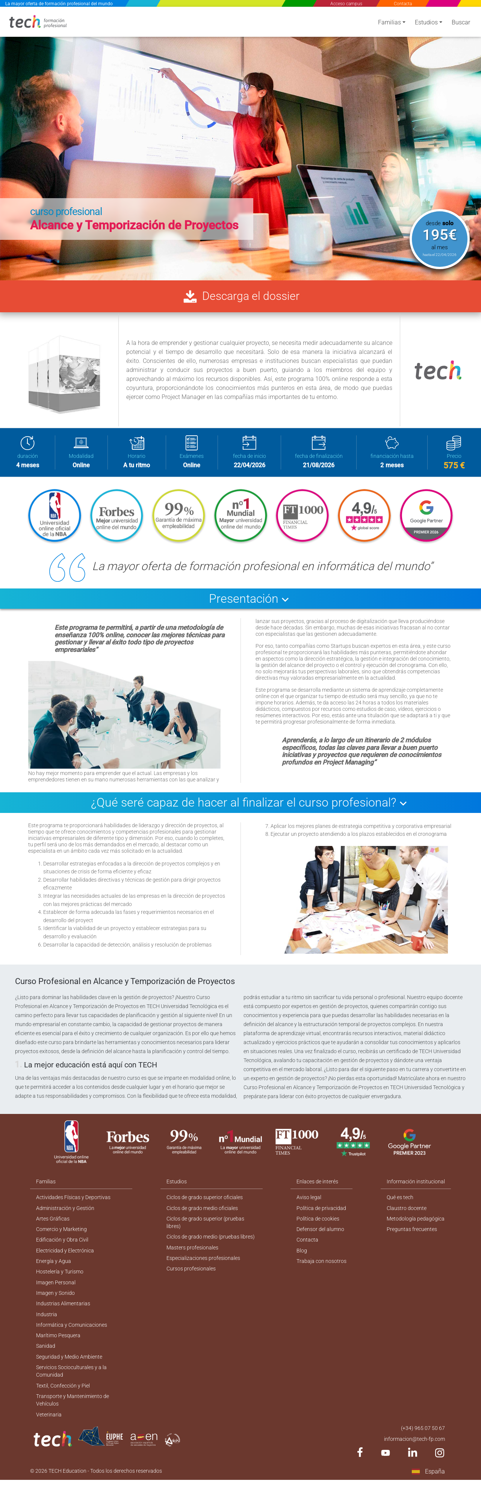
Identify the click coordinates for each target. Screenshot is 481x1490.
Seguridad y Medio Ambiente (69, 1364)
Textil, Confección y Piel (63, 1394)
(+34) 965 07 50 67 (423, 1437)
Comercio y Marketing (61, 1234)
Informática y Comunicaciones (71, 1332)
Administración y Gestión (65, 1212)
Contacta (402, 3)
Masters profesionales (192, 1252)
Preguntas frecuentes (412, 1234)
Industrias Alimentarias (63, 1310)
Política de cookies (318, 1223)
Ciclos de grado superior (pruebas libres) (205, 1227)
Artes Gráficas (53, 1223)
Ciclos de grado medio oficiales (202, 1212)
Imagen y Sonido (55, 1299)
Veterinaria (49, 1424)
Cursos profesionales (191, 1274)
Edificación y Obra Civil (62, 1245)
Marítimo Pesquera (58, 1342)
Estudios (426, 23)
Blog (302, 1255)
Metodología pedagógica (416, 1223)
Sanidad (45, 1353)
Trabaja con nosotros (321, 1266)
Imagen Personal (56, 1288)
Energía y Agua (53, 1266)
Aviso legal (309, 1201)
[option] (240, 143)
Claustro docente (407, 1212)
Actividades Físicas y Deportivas (73, 1201)
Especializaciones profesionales (203, 1263)
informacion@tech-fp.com (414, 1448)
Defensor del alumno (321, 1234)
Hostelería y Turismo (59, 1277)
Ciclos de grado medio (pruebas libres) (210, 1242)
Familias (389, 23)
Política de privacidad (321, 1212)
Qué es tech (400, 1201)
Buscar (461, 23)
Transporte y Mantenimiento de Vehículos (72, 1409)
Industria (46, 1321)
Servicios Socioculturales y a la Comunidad (71, 1379)
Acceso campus (346, 3)
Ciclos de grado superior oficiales (204, 1201)
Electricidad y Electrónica (65, 1255)
